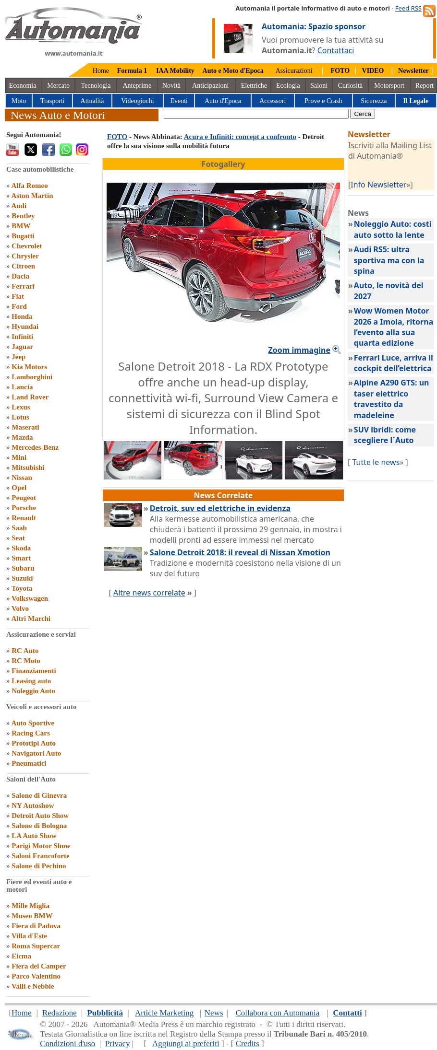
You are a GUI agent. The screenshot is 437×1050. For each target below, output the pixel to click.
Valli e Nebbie (33, 986)
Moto (19, 101)
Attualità (92, 101)
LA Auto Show (34, 836)
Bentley (23, 216)
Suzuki (22, 578)
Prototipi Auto (34, 743)
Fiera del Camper (39, 966)
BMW (21, 226)
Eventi (179, 101)
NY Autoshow (33, 805)
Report (424, 85)
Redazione (59, 1012)
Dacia (20, 276)
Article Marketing (164, 1012)
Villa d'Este (29, 936)
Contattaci (335, 50)
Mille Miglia (30, 906)
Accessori (272, 101)
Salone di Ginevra (39, 795)
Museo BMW (32, 916)
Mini (19, 457)
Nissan (22, 477)
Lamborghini (32, 377)
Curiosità (350, 85)
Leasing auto (31, 681)
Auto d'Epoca (223, 101)
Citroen (23, 266)
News (214, 1012)
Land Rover (30, 397)
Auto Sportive (32, 723)
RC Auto (25, 650)
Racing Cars (31, 733)
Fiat (18, 296)
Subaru (23, 568)
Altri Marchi (30, 618)
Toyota (22, 588)
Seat (18, 538)
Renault (24, 518)
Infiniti (22, 336)
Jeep (18, 357)
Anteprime (136, 85)
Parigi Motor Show (41, 846)
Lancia (22, 387)
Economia (22, 85)
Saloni (319, 85)
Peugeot (24, 498)
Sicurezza (374, 101)
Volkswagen (30, 598)
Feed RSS (408, 8)
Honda (22, 316)
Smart (21, 558)
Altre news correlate (149, 592)
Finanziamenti (34, 671)
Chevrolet (27, 246)
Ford (19, 306)
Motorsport (389, 85)
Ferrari (23, 286)
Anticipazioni (210, 85)
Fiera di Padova (36, 926)
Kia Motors (29, 367)
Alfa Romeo (29, 185)
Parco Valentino (36, 976)
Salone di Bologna (39, 825)
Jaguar (22, 346)
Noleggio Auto (33, 691)
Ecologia (288, 85)
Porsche (24, 508)
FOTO (117, 136)
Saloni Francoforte (40, 856)
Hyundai (25, 326)
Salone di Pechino (39, 866)
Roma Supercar (36, 946)
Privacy (117, 1043)
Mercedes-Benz (35, 447)
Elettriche (254, 85)
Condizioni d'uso (67, 1043)
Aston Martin (32, 195)
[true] (256, 114)
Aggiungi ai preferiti (185, 1043)
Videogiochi (137, 101)
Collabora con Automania (278, 1012)
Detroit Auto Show (40, 815)
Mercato (58, 85)
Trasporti (52, 101)
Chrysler (25, 256)
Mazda (22, 437)
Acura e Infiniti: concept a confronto (240, 136)
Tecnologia (96, 85)
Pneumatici (29, 763)
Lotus (20, 417)
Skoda (21, 548)
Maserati (25, 427)
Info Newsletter (378, 184)
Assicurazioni (294, 70)
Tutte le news (376, 462)
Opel (19, 487)
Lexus (21, 407)
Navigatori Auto (36, 753)
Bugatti (23, 236)
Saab (19, 528)
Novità (171, 85)
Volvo (20, 608)
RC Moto (26, 661)
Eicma (21, 956)
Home (101, 70)
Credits (247, 1043)
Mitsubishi (28, 467)
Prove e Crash (323, 101)
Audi (18, 206)
